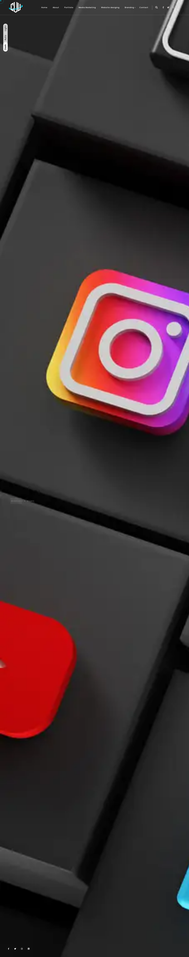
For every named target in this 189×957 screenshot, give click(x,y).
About (56, 7)
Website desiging (110, 7)
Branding (129, 7)
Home (44, 7)
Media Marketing (87, 7)
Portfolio (68, 7)
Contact (143, 7)
